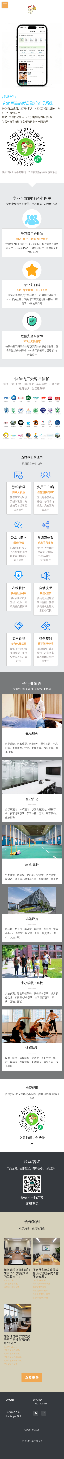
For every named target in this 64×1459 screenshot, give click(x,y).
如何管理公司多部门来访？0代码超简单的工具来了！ (17, 1273)
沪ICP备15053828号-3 (32, 1441)
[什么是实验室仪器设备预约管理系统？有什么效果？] (46, 1251)
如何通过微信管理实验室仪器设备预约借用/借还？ (17, 1339)
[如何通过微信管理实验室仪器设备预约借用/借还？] (17, 1318)
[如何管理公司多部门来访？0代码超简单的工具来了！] (17, 1251)
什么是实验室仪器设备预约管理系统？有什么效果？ (46, 1273)
